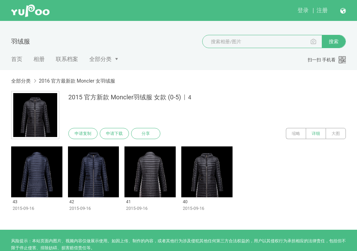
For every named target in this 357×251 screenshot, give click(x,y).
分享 (146, 133)
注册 (322, 10)
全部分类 (100, 59)
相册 (39, 59)
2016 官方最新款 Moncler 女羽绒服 (77, 81)
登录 (303, 10)
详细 (316, 133)
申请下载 (114, 133)
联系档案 (67, 59)
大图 (336, 133)
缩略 (296, 133)
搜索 (334, 41)
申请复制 (83, 133)
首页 (16, 59)
